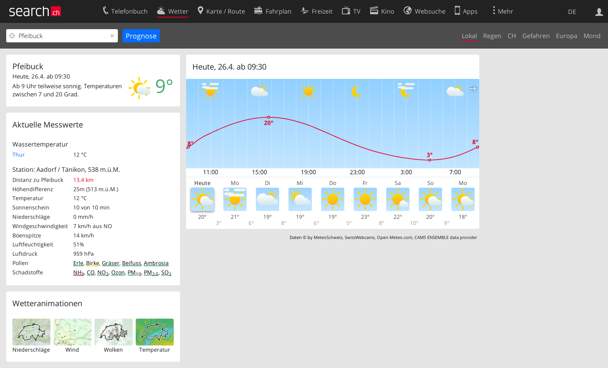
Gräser (110, 263)
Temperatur (154, 349)
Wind (72, 349)
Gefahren (536, 35)
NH (78, 272)
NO (103, 272)
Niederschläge (31, 349)
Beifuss (131, 263)
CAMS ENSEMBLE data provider (446, 237)
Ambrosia (156, 263)
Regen (492, 35)
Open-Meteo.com (394, 237)
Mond (592, 35)
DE (572, 11)
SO (166, 272)
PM (134, 272)
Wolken (113, 349)
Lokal (469, 35)
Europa (566, 35)
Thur (18, 154)
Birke (92, 263)
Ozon (118, 272)
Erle (78, 263)
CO (91, 272)
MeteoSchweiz (328, 237)
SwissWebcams (360, 237)
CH (512, 35)
